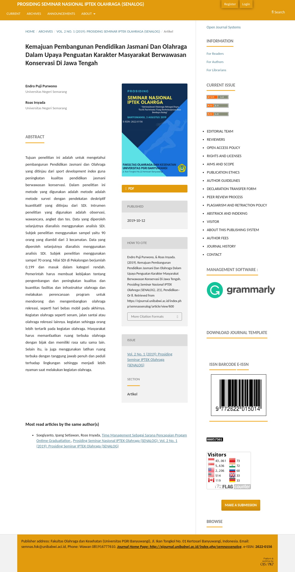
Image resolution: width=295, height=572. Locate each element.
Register (230, 4)
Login (246, 4)
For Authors (215, 62)
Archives (34, 14)
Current (13, 14)
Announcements (61, 14)
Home (30, 31)
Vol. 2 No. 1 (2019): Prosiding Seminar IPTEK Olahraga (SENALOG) (108, 31)
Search (278, 12)
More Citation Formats (147, 316)
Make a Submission (241, 505)
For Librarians (216, 70)
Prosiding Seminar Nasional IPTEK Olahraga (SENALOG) (80, 4)
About (86, 14)
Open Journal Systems (224, 27)
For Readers (215, 53)
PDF (131, 188)
